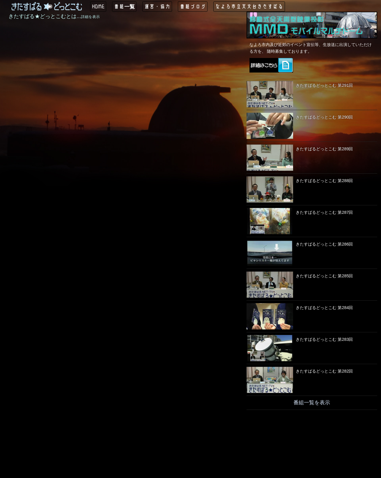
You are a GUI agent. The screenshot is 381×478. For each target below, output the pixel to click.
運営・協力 (157, 6)
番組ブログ (193, 6)
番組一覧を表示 (311, 402)
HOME (98, 6)
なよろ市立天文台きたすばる (249, 6)
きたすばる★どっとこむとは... (54, 16)
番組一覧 (124, 6)
